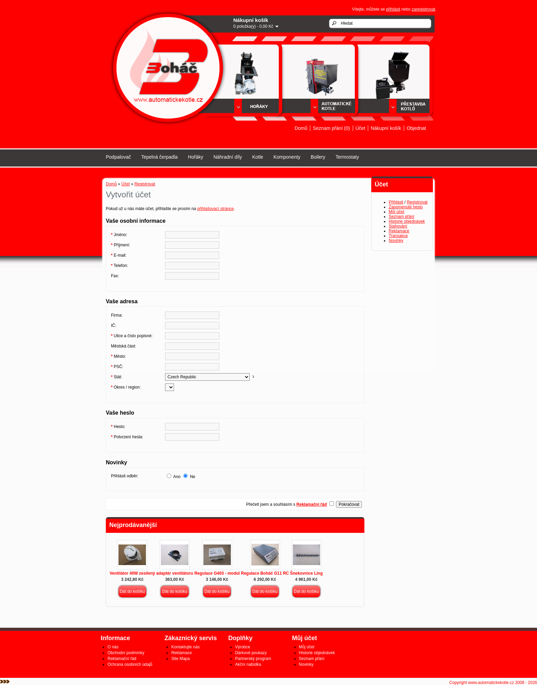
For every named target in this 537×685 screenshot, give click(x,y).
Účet (360, 128)
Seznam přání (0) (331, 128)
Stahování (398, 226)
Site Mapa (180, 658)
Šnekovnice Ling (306, 573)
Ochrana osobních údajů (130, 664)
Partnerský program (253, 658)
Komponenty (286, 157)
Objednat (416, 128)
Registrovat (417, 202)
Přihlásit (396, 202)
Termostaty (347, 157)
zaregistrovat (423, 9)
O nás (113, 647)
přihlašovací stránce (215, 208)
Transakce (398, 235)
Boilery (318, 157)
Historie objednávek (407, 221)
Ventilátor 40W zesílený (132, 573)
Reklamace (399, 231)
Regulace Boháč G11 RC (265, 573)
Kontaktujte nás (185, 647)
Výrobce (242, 647)
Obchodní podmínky (126, 652)
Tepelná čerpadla (159, 157)
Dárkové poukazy (251, 652)
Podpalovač (118, 157)
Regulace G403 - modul (217, 573)
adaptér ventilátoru (174, 573)
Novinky (396, 240)
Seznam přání (401, 216)
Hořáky (195, 157)
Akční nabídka (248, 664)
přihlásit (393, 9)
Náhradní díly (227, 157)
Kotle (257, 157)
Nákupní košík (386, 128)
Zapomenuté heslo (406, 207)
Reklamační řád (122, 658)
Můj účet (396, 211)
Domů (301, 128)
